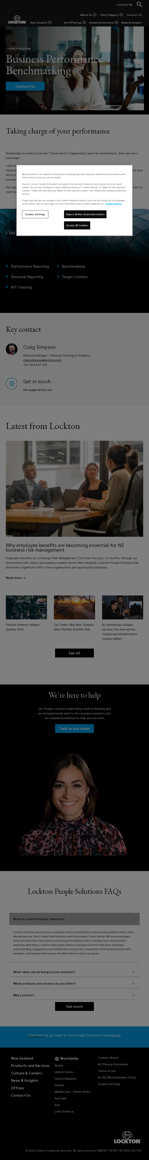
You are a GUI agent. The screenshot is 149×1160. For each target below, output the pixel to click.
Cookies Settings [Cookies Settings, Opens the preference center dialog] (35, 214)
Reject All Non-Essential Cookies (85, 214)
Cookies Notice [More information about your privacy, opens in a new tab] (114, 203)
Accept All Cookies (77, 225)
